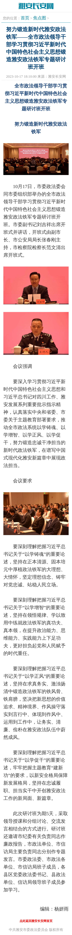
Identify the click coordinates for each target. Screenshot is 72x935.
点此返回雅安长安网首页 (36, 921)
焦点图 (39, 18)
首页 (25, 18)
